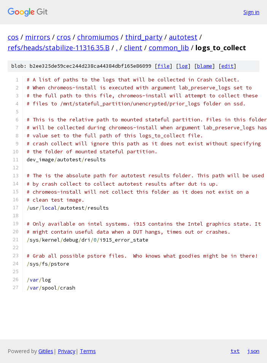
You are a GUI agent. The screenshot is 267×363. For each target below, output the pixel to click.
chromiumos (98, 36)
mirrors (37, 36)
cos (13, 36)
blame (204, 66)
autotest (183, 36)
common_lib (169, 47)
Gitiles (45, 351)
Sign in (251, 12)
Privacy (66, 351)
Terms (88, 351)
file (163, 66)
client (133, 47)
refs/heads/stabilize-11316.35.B (59, 47)
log (183, 66)
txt (235, 350)
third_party (143, 36)
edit (227, 66)
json (253, 350)
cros (64, 36)
